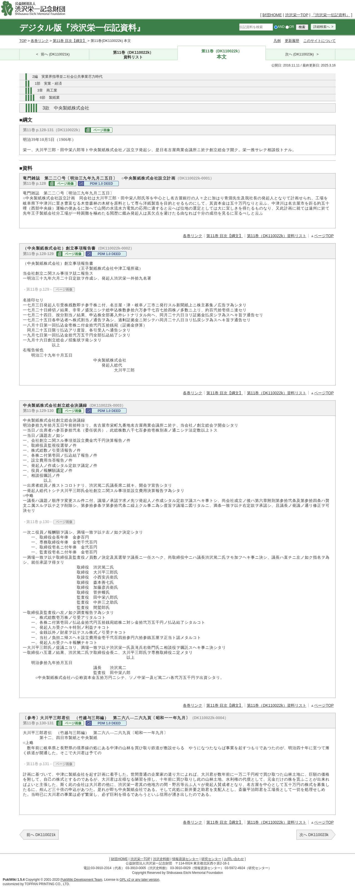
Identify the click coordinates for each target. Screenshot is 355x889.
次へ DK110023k (313, 834)
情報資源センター (185, 859)
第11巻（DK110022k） (133, 55)
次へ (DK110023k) (299, 54)
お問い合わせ (234, 859)
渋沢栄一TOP (296, 15)
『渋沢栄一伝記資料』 (330, 15)
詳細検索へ (321, 27)
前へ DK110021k (41, 834)
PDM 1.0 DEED (101, 184)
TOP (23, 41)
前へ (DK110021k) (55, 54)
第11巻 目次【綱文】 (69, 41)
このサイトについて (319, 41)
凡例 (277, 41)
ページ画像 (101, 130)
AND (279, 27)
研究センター (211, 859)
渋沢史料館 (161, 859)
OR (289, 27)
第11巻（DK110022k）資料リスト (276, 236)
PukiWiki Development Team (81, 880)
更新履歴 (292, 41)
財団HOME (272, 15)
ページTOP (324, 236)
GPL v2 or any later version (139, 880)
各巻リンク (40, 41)
